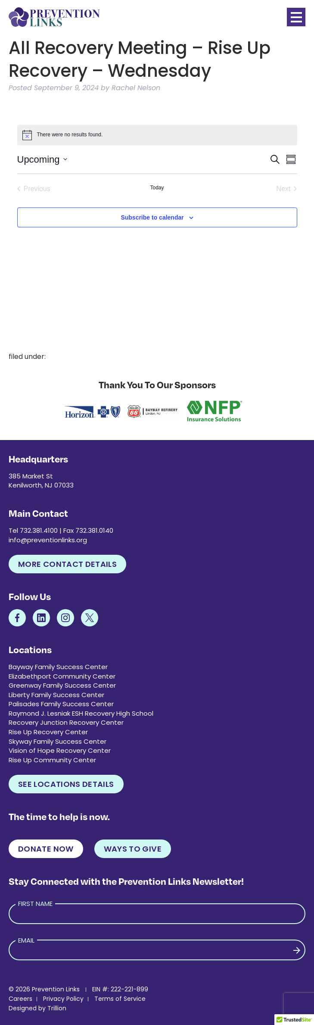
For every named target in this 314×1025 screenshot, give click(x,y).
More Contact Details (67, 564)
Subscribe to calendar (152, 217)
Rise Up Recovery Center (48, 731)
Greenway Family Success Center (62, 685)
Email (26, 940)
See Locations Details (66, 784)
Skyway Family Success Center (57, 741)
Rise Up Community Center (52, 759)
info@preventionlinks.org (48, 539)
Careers (20, 998)
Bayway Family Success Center (58, 666)
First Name (35, 903)
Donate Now (46, 848)
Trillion (56, 1008)
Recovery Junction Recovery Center (66, 722)
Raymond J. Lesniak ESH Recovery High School (81, 713)
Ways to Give (133, 848)
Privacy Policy (63, 998)
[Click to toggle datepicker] (42, 159)
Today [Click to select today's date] (157, 188)
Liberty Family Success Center (56, 694)
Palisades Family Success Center (61, 703)
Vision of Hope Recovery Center (60, 750)
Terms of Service (120, 998)
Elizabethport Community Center (62, 676)
